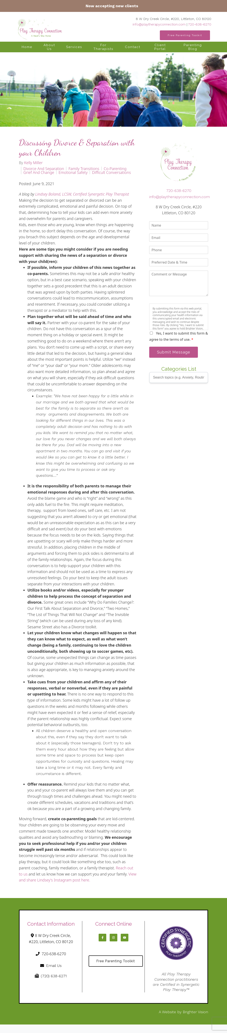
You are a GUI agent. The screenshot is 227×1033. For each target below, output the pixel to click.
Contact (132, 47)
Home (27, 47)
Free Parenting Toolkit (185, 35)
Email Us (51, 965)
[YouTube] (124, 937)
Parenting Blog (193, 47)
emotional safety (73, 172)
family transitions (83, 168)
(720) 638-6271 (51, 976)
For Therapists (103, 47)
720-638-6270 (199, 24)
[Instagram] (113, 937)
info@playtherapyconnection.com (159, 24)
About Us (49, 47)
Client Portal (160, 47)
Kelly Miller (33, 163)
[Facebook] (102, 937)
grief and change (38, 172)
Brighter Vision (195, 1012)
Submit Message (173, 352)
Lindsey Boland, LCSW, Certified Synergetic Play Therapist (82, 194)
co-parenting (115, 168)
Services (74, 47)
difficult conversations (111, 172)
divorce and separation (43, 168)
